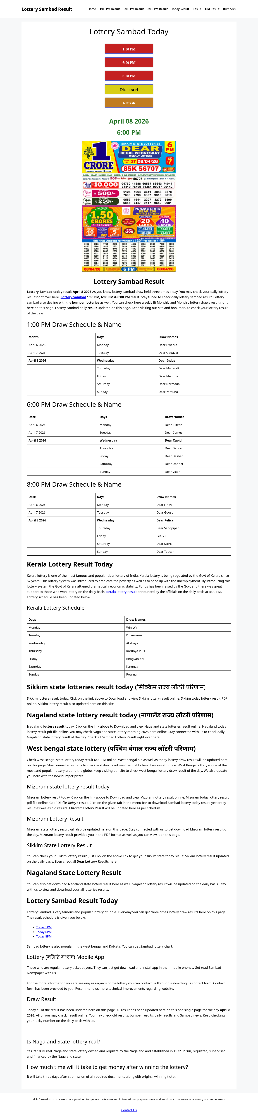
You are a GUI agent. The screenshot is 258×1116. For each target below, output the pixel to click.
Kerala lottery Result (121, 592)
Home (92, 9)
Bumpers (229, 9)
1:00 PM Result (110, 9)
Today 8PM (44, 936)
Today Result (180, 9)
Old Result (212, 9)
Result (197, 9)
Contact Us (129, 1110)
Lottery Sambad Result (47, 9)
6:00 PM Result (134, 9)
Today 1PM (44, 927)
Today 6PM (44, 932)
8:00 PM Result (157, 9)
